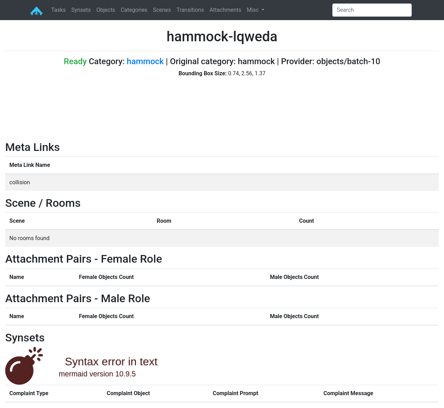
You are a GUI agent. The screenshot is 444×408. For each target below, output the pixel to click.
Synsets (81, 10)
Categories (134, 10)
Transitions (190, 10)
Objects (105, 10)
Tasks (58, 10)
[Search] (372, 10)
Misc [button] (253, 10)
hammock (145, 61)
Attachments (225, 10)
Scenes (162, 10)
